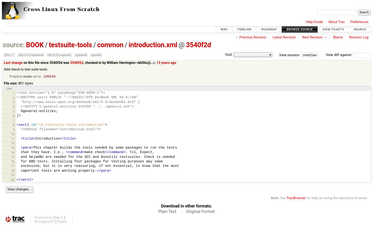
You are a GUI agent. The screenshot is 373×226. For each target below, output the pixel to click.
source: (14, 45)
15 (13, 157)
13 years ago (166, 63)
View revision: (289, 55)
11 (13, 139)
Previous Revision (253, 37)
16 (13, 162)
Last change (13, 63)
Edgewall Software (53, 222)
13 (13, 148)
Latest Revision (284, 37)
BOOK (35, 45)
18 (13, 171)
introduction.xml (152, 45)
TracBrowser (296, 199)
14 (13, 153)
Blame (338, 37)
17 (13, 166)
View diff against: (348, 55)
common (110, 45)
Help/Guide (314, 22)
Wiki (224, 29)
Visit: (229, 55)
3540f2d (198, 45)
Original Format (200, 212)
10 (13, 134)
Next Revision (312, 37)
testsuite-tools (70, 45)
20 (13, 180)
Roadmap (269, 29)
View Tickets (333, 29)
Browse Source (300, 29)
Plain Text (167, 212)
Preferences (359, 22)
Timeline (244, 29)
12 (13, 143)
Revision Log (359, 37)
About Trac (336, 22)
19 (13, 175)
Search (360, 29)
